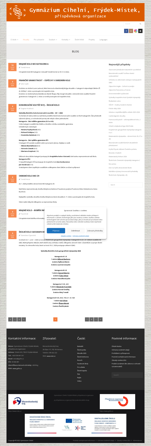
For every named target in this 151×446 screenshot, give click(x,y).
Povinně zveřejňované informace (124, 357)
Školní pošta (81, 350)
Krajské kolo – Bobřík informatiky (37, 210)
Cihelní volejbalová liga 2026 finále (121, 126)
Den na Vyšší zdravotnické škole (120, 168)
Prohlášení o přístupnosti (121, 353)
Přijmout (55, 230)
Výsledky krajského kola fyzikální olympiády (124, 97)
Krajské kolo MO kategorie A (33, 64)
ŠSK (78, 374)
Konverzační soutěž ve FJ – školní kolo (39, 105)
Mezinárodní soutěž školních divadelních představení (123, 144)
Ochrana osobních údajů (81, 236)
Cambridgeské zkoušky (117, 116)
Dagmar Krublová (27, 108)
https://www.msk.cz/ (14, 411)
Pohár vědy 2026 (115, 108)
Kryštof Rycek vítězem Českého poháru (123, 149)
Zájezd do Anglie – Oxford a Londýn (121, 86)
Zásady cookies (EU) (119, 360)
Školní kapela (82, 371)
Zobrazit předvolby (95, 230)
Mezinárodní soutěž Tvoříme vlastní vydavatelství (121, 74)
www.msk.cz (51, 356)
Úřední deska (116, 346)
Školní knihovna (83, 357)
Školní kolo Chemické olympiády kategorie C (124, 160)
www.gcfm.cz (17, 368)
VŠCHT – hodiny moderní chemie (120, 105)
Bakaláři (80, 346)
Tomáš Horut (25, 67)
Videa (79, 381)
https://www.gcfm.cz (106, 411)
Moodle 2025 (81, 353)
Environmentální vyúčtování (119, 94)
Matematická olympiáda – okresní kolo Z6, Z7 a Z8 (125, 137)
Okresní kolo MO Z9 (29, 175)
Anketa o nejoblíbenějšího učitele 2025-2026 (124, 112)
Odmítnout (75, 230)
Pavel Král (24, 214)
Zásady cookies (66, 236)
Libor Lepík (25, 84)
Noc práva (112, 164)
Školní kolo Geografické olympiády (37, 231)
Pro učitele (81, 367)
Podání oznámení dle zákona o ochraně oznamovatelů (126, 365)
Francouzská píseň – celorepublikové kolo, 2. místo (125, 120)
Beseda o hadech (115, 153)
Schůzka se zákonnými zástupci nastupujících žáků (125, 81)
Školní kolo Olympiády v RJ (118, 175)
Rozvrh (79, 360)
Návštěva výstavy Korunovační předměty (123, 171)
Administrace (137, 441)
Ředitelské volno (115, 101)
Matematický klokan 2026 (118, 156)
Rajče (79, 377)
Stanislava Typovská (28, 235)
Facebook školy (82, 364)
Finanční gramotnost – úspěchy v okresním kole (44, 80)
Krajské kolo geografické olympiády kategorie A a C (125, 131)
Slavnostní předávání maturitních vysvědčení (125, 69)
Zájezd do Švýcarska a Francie (119, 90)
